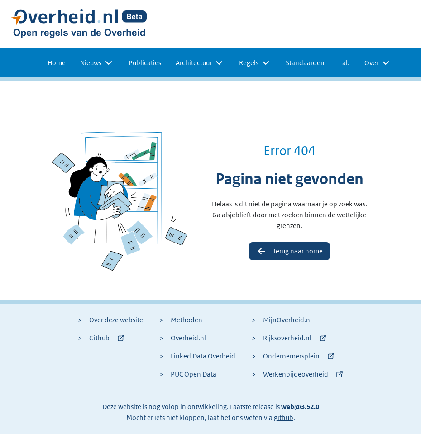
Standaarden (305, 62)
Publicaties (145, 62)
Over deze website (110, 320)
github (283, 417)
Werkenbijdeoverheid (298, 374)
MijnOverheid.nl (282, 320)
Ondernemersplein (293, 356)
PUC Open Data (187, 374)
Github (101, 338)
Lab (344, 62)
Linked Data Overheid (197, 356)
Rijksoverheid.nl (289, 338)
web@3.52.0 (300, 406)
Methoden (180, 320)
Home (57, 62)
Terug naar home (289, 251)
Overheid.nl (182, 338)
